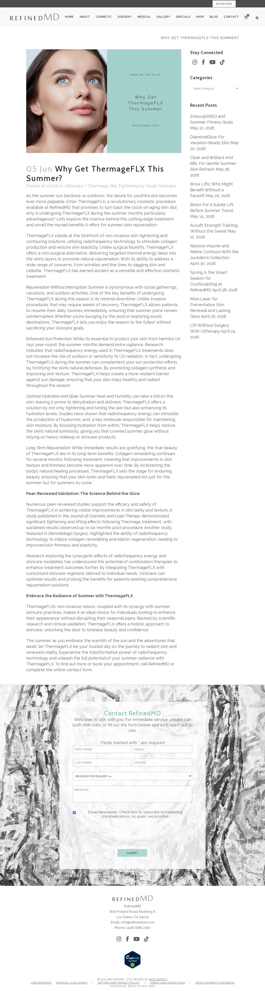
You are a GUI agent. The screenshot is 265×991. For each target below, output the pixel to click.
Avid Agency (158, 979)
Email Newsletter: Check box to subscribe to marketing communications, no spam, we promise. (135, 814)
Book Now (224, 3)
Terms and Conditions (167, 982)
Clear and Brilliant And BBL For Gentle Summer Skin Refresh (213, 163)
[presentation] (132, 833)
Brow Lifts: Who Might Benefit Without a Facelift (211, 190)
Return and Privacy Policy (118, 982)
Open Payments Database (215, 982)
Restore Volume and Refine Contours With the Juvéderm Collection (214, 252)
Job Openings (41, 982)
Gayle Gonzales (161, 185)
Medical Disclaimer (72, 982)
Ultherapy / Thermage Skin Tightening (101, 185)
